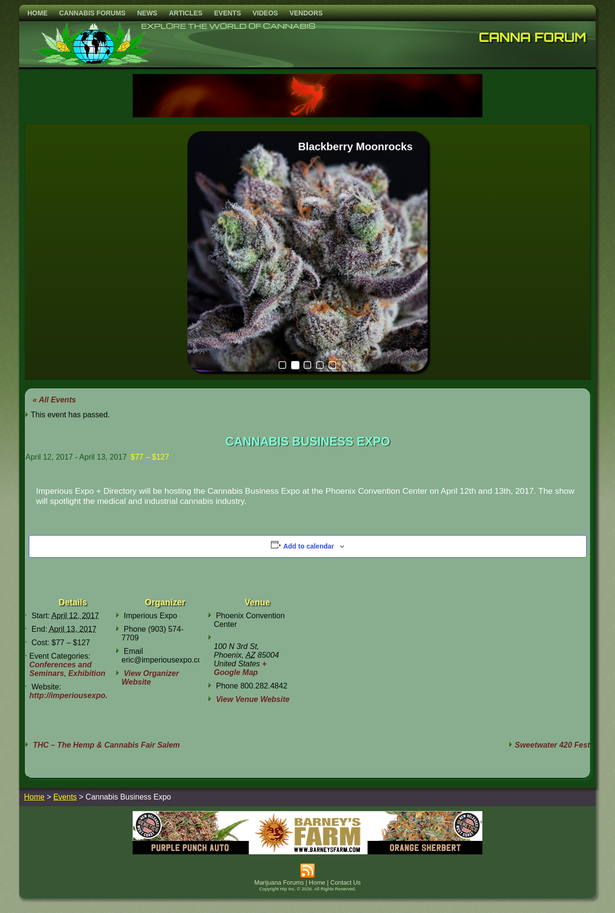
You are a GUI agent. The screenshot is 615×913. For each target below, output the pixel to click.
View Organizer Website (150, 677)
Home (37, 13)
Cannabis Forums (92, 13)
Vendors (305, 13)
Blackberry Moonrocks (355, 146)
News (147, 13)
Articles (185, 13)
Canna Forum (533, 37)
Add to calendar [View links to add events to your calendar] (308, 546)
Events (227, 13)
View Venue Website (252, 699)
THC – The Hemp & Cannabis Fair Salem (105, 745)
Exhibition (86, 673)
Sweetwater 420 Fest (552, 745)
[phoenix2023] (307, 115)
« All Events (54, 400)
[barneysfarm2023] (307, 852)
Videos (265, 13)
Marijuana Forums (279, 882)
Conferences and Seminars (60, 669)
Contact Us (345, 882)
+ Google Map (240, 668)
